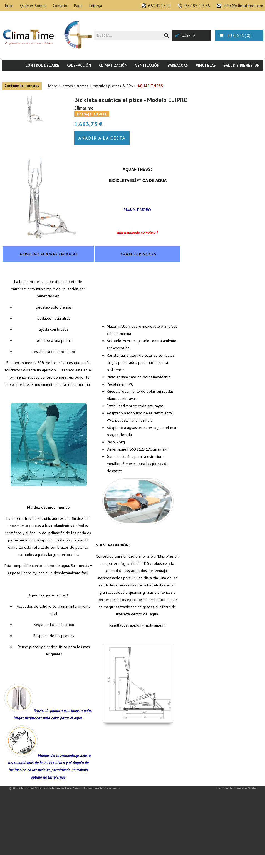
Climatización (113, 65)
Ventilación (147, 65)
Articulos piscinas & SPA (113, 85)
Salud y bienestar (241, 65)
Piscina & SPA (217, 76)
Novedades (248, 76)
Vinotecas (206, 65)
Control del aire (42, 65)
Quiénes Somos (33, 5)
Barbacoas (177, 65)
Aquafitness (150, 85)
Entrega (95, 5)
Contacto (60, 5)
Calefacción (79, 65)
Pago (78, 5)
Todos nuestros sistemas (67, 85)
